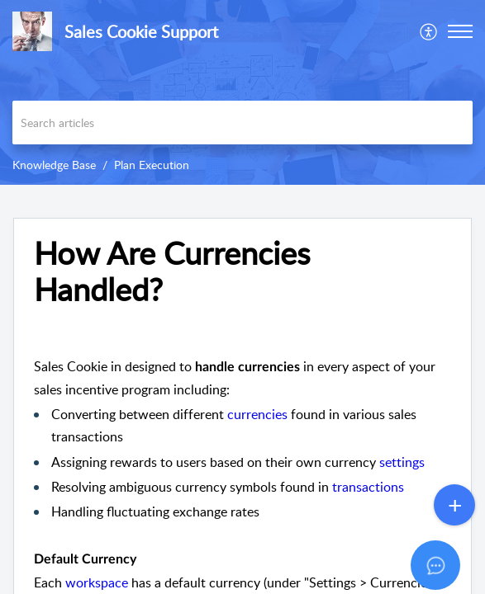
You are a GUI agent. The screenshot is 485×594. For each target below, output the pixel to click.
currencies (257, 414)
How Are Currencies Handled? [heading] (172, 271)
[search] (242, 122)
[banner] (242, 92)
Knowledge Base (54, 164)
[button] (429, 31)
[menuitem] (429, 31)
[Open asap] (452, 561)
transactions (368, 487)
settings (402, 462)
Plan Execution (151, 164)
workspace (96, 582)
